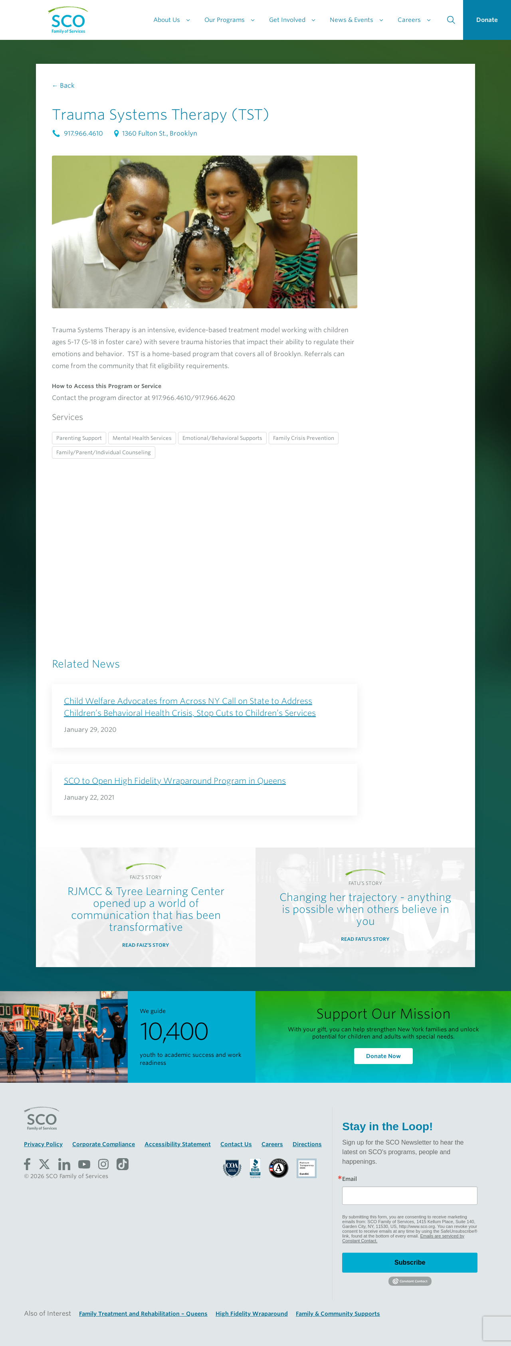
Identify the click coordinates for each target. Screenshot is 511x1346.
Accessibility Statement (178, 1144)
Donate (487, 20)
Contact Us (236, 1144)
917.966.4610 (78, 133)
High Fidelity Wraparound (252, 1314)
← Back (63, 85)
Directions (307, 1144)
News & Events (351, 20)
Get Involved (287, 20)
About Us (166, 20)
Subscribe (409, 1262)
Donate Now (383, 1056)
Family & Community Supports (338, 1314)
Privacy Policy (43, 1144)
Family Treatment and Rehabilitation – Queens (143, 1314)
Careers (409, 20)
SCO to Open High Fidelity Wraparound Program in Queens (175, 781)
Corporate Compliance (103, 1144)
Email (349, 1179)
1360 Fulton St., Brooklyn (155, 133)
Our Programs (224, 20)
